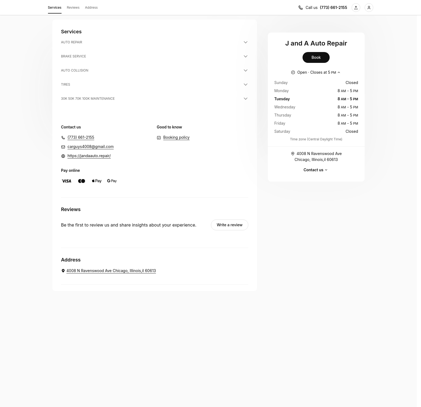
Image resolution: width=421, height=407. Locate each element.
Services (55, 8)
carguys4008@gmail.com (91, 146)
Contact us (316, 170)
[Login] (369, 7)
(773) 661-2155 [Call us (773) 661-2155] (333, 7)
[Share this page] (356, 7)
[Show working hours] (316, 72)
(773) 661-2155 (81, 137)
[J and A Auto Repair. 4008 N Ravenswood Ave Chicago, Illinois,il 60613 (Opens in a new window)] (108, 271)
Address (91, 7)
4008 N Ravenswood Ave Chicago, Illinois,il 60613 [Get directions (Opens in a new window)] (316, 156)
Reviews (73, 7)
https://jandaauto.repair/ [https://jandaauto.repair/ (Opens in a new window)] (89, 155)
